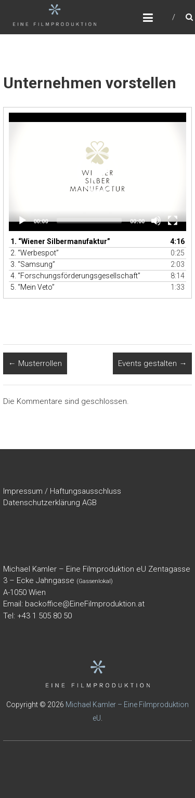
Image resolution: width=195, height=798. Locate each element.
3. (32, 264)
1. (60, 241)
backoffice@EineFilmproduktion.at (85, 603)
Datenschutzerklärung (41, 502)
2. (34, 253)
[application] (98, 172)
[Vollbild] (172, 220)
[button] (98, 172)
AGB (89, 502)
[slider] (89, 220)
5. (32, 287)
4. (75, 276)
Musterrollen (35, 363)
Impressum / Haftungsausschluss (62, 491)
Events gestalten (152, 363)
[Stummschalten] (156, 220)
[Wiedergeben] (22, 220)
